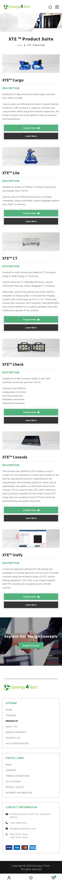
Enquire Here (31, 128)
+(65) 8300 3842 (19, 837)
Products (12, 720)
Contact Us (13, 737)
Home (9, 709)
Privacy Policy (15, 787)
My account (13, 781)
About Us (11, 726)
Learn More (31, 136)
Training (11, 715)
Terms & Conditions (18, 775)
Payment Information (19, 792)
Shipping (11, 770)
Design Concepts (31, 645)
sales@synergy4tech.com (23, 828)
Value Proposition (17, 743)
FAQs (8, 764)
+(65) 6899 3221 (18, 822)
